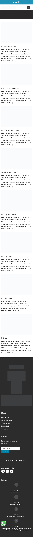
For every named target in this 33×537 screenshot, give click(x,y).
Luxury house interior (10, 130)
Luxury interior (7, 256)
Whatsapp (16, 503)
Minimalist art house (10, 88)
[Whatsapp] (16, 497)
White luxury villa (8, 172)
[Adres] (16, 521)
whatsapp (3, 523)
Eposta (16, 514)
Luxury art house (8, 214)
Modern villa (6, 298)
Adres (16, 526)
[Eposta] (16, 509)
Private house (7, 338)
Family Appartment (9, 46)
